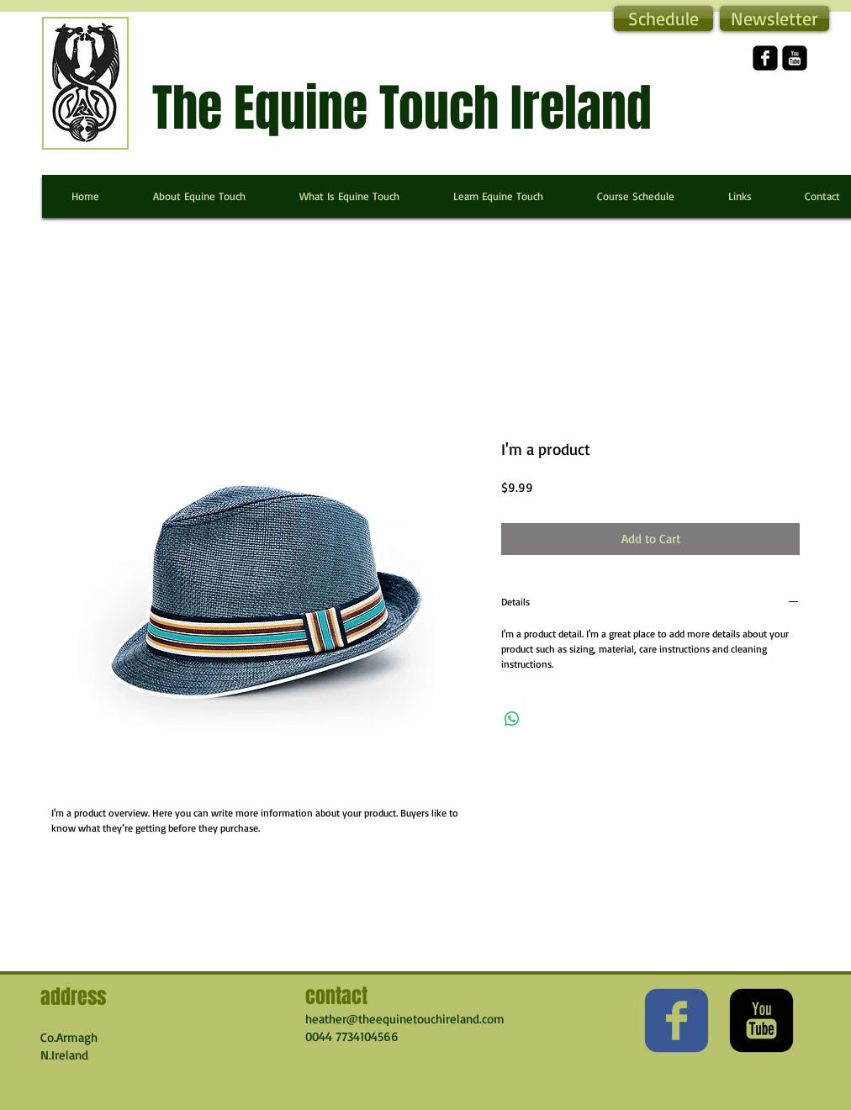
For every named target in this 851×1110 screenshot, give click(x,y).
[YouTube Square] (794, 58)
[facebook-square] (765, 58)
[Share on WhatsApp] (512, 719)
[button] (774, 18)
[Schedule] (663, 18)
